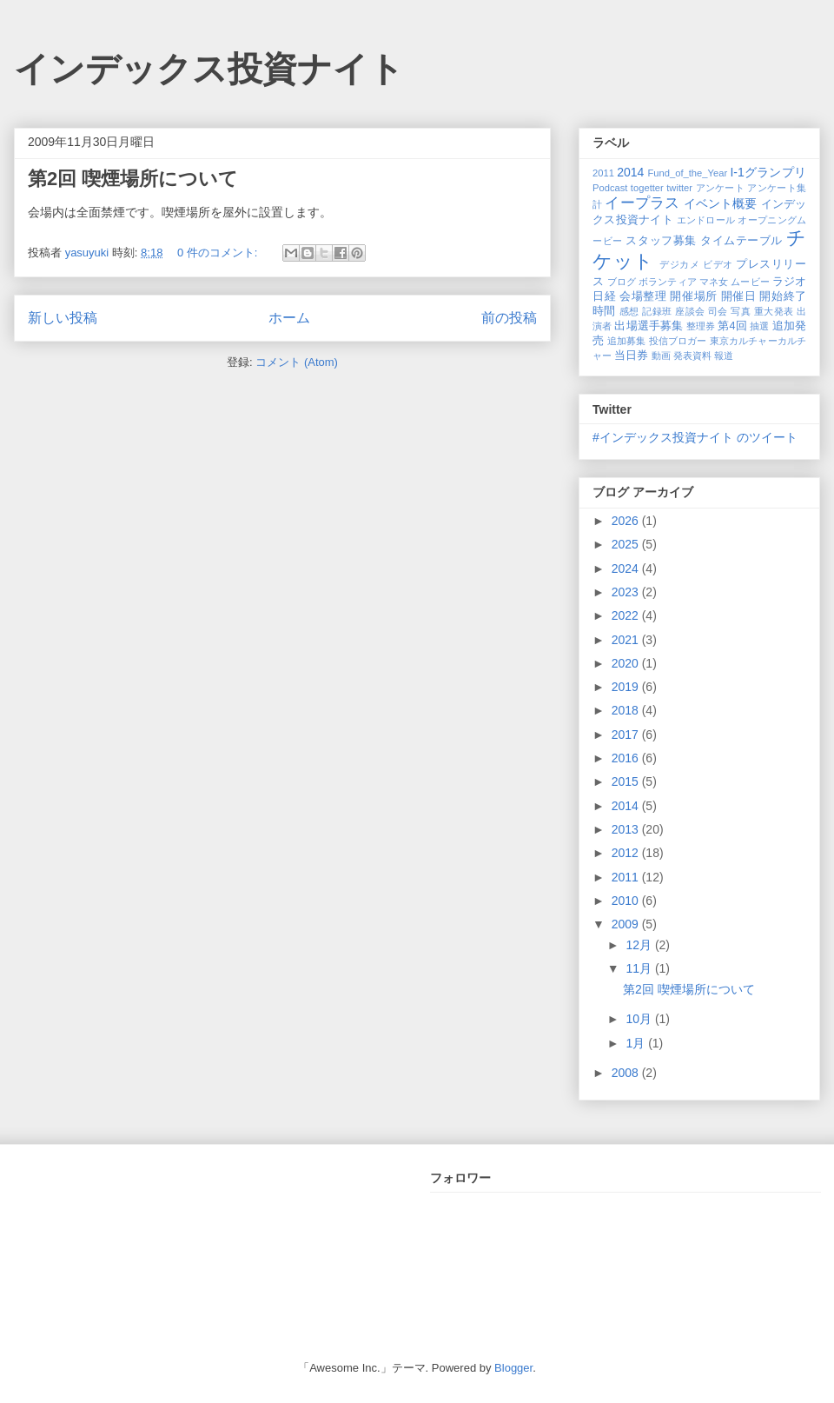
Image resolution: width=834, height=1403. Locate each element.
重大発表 (774, 311)
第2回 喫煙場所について (133, 179)
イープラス (642, 203)
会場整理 (642, 296)
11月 (640, 968)
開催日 (739, 296)
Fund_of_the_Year (687, 173)
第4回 (732, 326)
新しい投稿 (62, 317)
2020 (627, 663)
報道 (723, 355)
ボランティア (668, 281)
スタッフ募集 (661, 241)
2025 (627, 544)
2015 (627, 781)
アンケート (720, 188)
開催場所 (693, 296)
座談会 (690, 311)
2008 (627, 1073)
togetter (647, 188)
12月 (640, 945)
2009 (627, 924)
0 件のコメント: (219, 252)
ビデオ (718, 264)
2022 (627, 615)
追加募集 (626, 341)
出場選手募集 (648, 326)
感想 (629, 311)
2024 (627, 568)
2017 (627, 734)
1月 (637, 1043)
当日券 (631, 355)
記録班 (657, 311)
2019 (627, 687)
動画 (661, 355)
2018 (627, 710)
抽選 (759, 326)
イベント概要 (721, 203)
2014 (630, 172)
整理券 (700, 326)
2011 (603, 173)
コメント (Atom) (296, 362)
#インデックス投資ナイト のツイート (695, 437)
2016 (627, 758)
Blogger (513, 1367)
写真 (741, 311)
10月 (640, 1019)
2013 (627, 829)
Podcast (609, 188)
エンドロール (706, 220)
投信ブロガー (678, 341)
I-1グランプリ (768, 172)
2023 (627, 592)
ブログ (621, 281)
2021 (627, 640)
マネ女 (713, 281)
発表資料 (692, 355)
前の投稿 (509, 317)
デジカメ (679, 264)
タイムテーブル (741, 241)
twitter (679, 188)
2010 (627, 901)
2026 (627, 521)
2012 (627, 853)
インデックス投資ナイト (209, 69)
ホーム (289, 317)
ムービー (750, 281)
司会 (718, 311)
